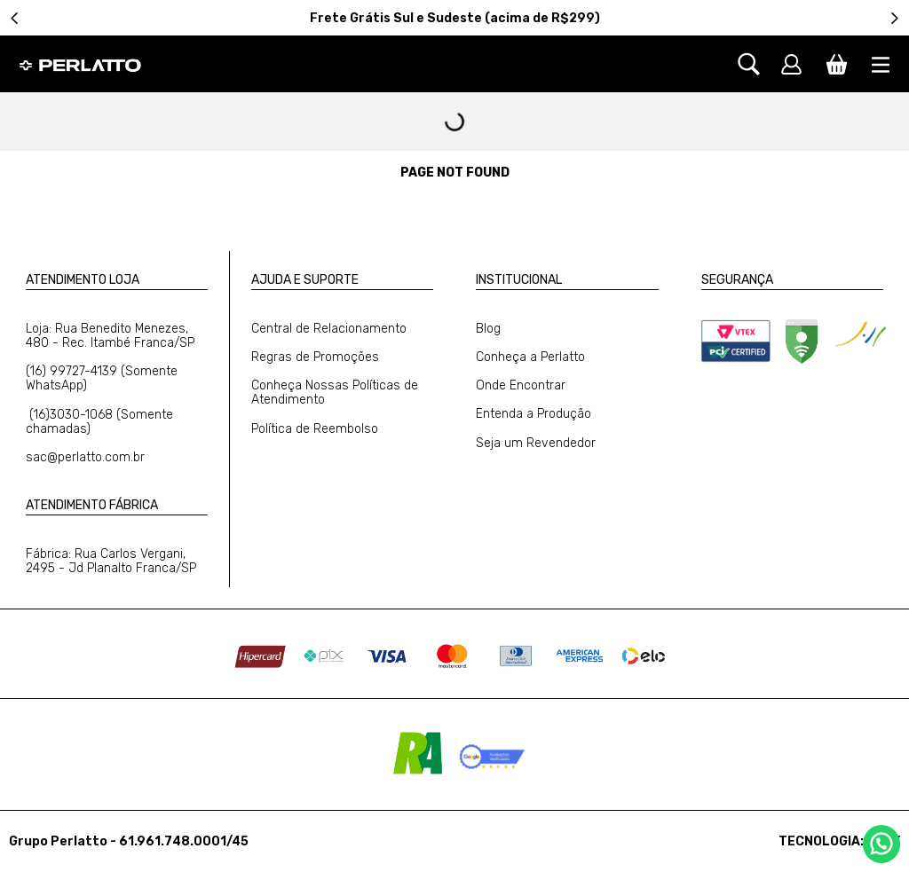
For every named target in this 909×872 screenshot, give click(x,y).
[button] (757, 64)
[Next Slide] (894, 18)
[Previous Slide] (14, 18)
